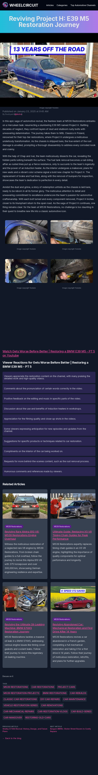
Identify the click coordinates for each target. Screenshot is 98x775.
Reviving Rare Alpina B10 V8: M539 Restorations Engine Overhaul (22, 535)
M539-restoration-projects (21, 693)
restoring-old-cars (38, 717)
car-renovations (52, 705)
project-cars (66, 687)
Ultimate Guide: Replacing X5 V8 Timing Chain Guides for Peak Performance (72, 535)
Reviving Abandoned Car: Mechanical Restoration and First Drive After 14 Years (73, 628)
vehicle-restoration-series (21, 705)
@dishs (18, 114)
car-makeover (13, 717)
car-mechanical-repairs (19, 711)
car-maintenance (74, 699)
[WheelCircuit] (20, 5)
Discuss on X (8, 676)
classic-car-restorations (20, 699)
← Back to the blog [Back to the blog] (12, 738)
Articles (50, 5)
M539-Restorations (16, 687)
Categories (62, 5)
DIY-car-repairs (50, 699)
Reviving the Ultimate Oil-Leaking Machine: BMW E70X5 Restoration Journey (25, 628)
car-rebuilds (78, 693)
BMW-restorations (54, 693)
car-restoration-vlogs (53, 711)
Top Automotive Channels (82, 5)
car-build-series (81, 711)
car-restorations (43, 687)
